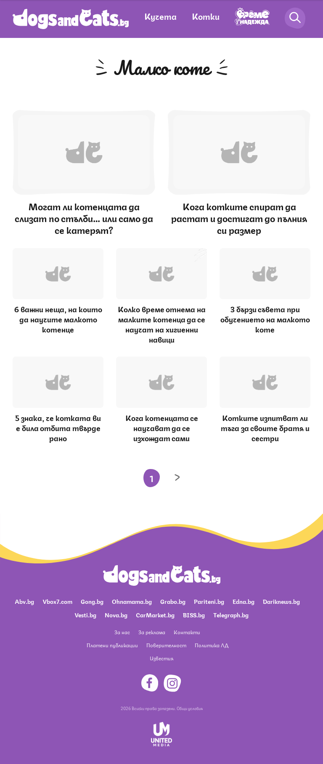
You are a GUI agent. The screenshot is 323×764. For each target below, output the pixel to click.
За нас (122, 631)
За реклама (151, 631)
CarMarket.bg (155, 614)
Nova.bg (116, 614)
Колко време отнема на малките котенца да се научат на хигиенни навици (162, 323)
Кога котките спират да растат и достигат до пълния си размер (239, 217)
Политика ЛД (211, 645)
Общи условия (190, 708)
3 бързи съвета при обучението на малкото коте (265, 318)
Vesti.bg (85, 614)
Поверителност (166, 645)
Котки (206, 16)
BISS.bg (194, 614)
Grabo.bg (172, 601)
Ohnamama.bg (132, 601)
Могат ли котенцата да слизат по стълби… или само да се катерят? (84, 217)
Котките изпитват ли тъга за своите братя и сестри (265, 427)
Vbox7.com (57, 601)
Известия (161, 658)
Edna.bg (243, 601)
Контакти (187, 631)
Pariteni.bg (209, 601)
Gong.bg (92, 601)
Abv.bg (24, 601)
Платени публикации (112, 645)
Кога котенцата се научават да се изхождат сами (161, 427)
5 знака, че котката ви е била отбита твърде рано (58, 427)
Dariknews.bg (281, 601)
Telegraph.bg (231, 614)
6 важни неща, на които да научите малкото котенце (58, 318)
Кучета (160, 16)
